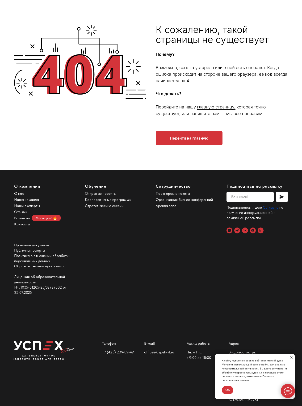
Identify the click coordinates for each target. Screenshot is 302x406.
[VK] (245, 230)
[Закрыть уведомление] (291, 357)
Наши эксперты (27, 205)
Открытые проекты (100, 193)
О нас (19, 193)
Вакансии (22, 218)
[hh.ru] (261, 230)
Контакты (22, 224)
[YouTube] (253, 230)
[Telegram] (237, 230)
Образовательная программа (39, 266)
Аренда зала (166, 205)
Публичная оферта (29, 250)
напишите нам (204, 113)
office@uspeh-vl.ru (159, 352)
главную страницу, (216, 106)
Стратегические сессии (104, 205)
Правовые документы (32, 245)
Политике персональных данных (248, 378)
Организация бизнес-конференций (184, 199)
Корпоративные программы (108, 199)
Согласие (270, 207)
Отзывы (20, 212)
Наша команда (26, 199)
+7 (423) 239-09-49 (118, 352)
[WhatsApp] (229, 230)
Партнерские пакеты (173, 193)
